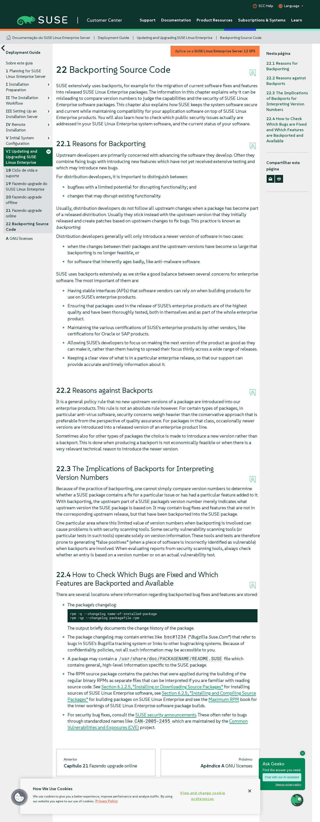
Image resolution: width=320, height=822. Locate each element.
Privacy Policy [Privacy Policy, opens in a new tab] (106, 801)
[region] (140, 796)
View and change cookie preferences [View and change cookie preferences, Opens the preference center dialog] (202, 796)
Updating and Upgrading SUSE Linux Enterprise (174, 37)
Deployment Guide (113, 37)
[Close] (249, 790)
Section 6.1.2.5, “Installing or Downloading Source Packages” (162, 687)
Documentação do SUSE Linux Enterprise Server (51, 37)
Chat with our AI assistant (282, 777)
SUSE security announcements (165, 715)
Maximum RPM (223, 699)
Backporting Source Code (241, 37)
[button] (19, 797)
